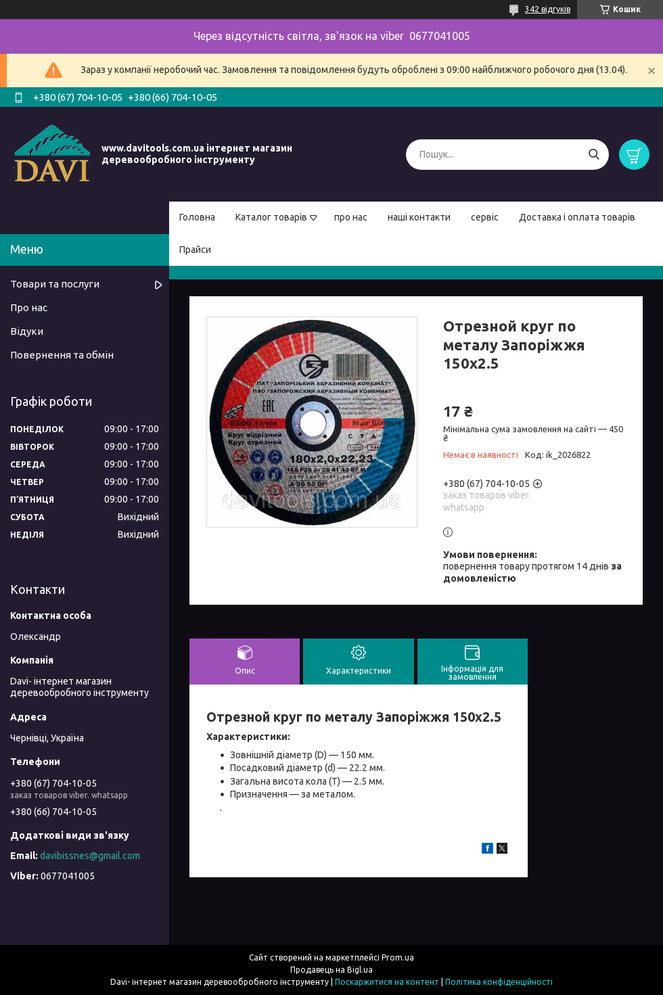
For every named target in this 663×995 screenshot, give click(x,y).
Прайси (195, 249)
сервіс (485, 217)
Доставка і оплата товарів (577, 217)
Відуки (26, 331)
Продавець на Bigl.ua (331, 969)
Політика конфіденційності (499, 981)
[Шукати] (593, 154)
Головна (197, 217)
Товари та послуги (54, 284)
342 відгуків (547, 9)
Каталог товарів (271, 217)
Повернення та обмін (62, 355)
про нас (350, 217)
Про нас (28, 307)
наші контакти (419, 217)
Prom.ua (398, 957)
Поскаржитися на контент (387, 981)
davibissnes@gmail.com (90, 855)
